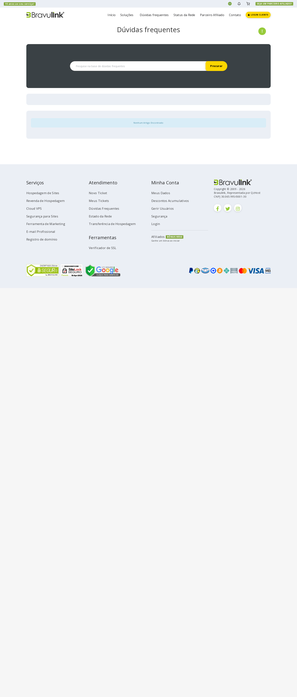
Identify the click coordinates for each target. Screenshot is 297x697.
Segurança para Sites (44, 216)
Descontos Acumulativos (172, 200)
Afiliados (158, 236)
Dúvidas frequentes (154, 15)
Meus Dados (161, 193)
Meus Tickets (100, 200)
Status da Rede (184, 15)
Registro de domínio (43, 239)
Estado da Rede (102, 216)
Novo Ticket (99, 193)
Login (156, 223)
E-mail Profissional (42, 231)
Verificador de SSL (104, 247)
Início (112, 15)
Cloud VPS (34, 208)
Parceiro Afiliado (212, 15)
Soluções (127, 15)
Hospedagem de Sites (44, 193)
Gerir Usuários (163, 208)
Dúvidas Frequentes (105, 208)
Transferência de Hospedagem (115, 223)
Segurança (160, 216)
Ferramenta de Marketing (48, 223)
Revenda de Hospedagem (47, 200)
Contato (235, 15)
